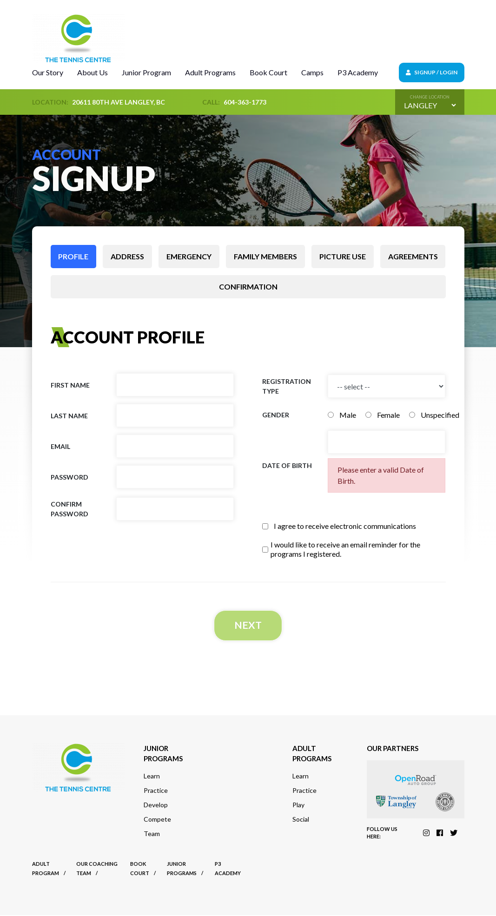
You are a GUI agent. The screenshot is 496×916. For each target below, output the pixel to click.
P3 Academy (357, 72)
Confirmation (248, 286)
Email (60, 446)
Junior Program (146, 72)
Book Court (268, 72)
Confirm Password (69, 509)
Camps (312, 72)
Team (152, 834)
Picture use (342, 256)
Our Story (47, 72)
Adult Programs (210, 72)
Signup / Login (431, 72)
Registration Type (286, 386)
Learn (152, 777)
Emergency (189, 256)
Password (69, 477)
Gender (275, 415)
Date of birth (287, 465)
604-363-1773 (245, 102)
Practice (156, 791)
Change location (430, 96)
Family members (265, 256)
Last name (69, 416)
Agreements (413, 256)
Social (300, 820)
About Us (92, 72)
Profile (73, 256)
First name (70, 385)
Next (248, 625)
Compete (157, 820)
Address (127, 256)
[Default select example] (429, 105)
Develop (156, 806)
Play (298, 806)
